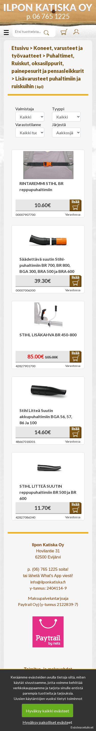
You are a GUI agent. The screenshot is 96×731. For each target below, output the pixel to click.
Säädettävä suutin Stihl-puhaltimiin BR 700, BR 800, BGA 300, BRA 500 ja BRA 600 (46, 265)
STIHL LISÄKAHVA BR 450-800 (48, 334)
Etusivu (21, 48)
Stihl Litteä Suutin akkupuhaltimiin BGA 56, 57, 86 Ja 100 (45, 416)
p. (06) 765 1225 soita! (47, 569)
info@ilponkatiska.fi (48, 581)
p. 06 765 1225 (48, 16)
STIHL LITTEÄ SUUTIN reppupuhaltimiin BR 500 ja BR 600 (47, 492)
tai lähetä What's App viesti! (48, 576)
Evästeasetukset (82, 727)
